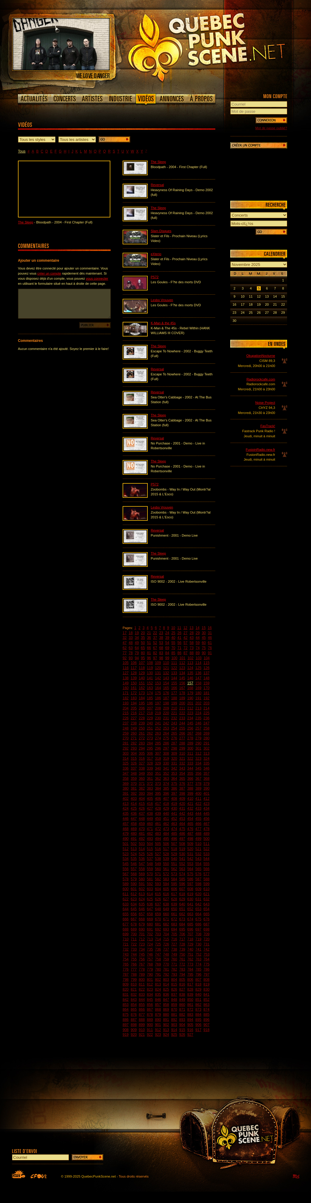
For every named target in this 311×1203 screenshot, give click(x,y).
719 (198, 939)
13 (191, 628)
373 (158, 784)
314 (126, 758)
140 (142, 678)
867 (150, 1009)
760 (174, 959)
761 (182, 959)
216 (134, 713)
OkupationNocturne (260, 355)
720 (206, 939)
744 (134, 954)
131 (158, 673)
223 (190, 713)
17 (124, 633)
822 (142, 989)
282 (134, 743)
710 (126, 939)
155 (174, 683)
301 (198, 748)
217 (142, 713)
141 (150, 678)
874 (206, 1009)
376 (182, 784)
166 (174, 688)
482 (150, 834)
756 (142, 959)
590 (134, 884)
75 (204, 648)
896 (206, 1020)
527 (158, 854)
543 (198, 859)
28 (191, 633)
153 (158, 683)
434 (206, 808)
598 (198, 884)
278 (190, 738)
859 (174, 1005)
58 (191, 643)
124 (190, 668)
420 (182, 804)
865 (134, 1009)
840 (198, 994)
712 (142, 939)
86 (179, 653)
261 (142, 733)
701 (142, 934)
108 (150, 663)
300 (190, 748)
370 (134, 784)
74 (197, 648)
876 (134, 1014)
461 (158, 824)
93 (130, 658)
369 (126, 784)
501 (126, 844)
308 (166, 753)
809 (126, 984)
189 (182, 698)
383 (150, 788)
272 (142, 738)
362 (158, 778)
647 (150, 909)
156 (182, 683)
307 (158, 753)
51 (149, 643)
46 (210, 638)
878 (150, 1014)
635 (142, 904)
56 (179, 643)
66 (149, 648)
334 (198, 763)
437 (142, 813)
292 (126, 748)
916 (190, 1030)
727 (174, 944)
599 (206, 884)
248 (126, 728)
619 (190, 894)
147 (198, 678)
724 (150, 944)
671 (166, 919)
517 (166, 849)
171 (126, 693)
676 (206, 919)
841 (206, 994)
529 (174, 854)
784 (190, 969)
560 (158, 869)
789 (142, 974)
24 (167, 633)
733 (134, 949)
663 (190, 914)
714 (158, 939)
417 (158, 804)
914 (174, 1030)
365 (182, 778)
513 (134, 849)
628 (174, 899)
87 (185, 653)
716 (174, 939)
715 (166, 939)
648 (158, 909)
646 (142, 909)
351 (158, 773)
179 (190, 693)
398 (182, 793)
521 (198, 849)
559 (150, 869)
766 (134, 964)
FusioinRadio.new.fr (260, 449)
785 (198, 969)
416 (150, 804)
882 (182, 1014)
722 (134, 944)
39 (167, 638)
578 (126, 879)
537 (150, 859)
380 (126, 788)
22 (155, 633)
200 (182, 703)
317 (150, 758)
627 (166, 899)
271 (134, 738)
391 (126, 793)
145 (182, 678)
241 (158, 723)
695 (182, 929)
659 (158, 914)
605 (166, 889)
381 (134, 788)
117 (134, 668)
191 (198, 698)
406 (158, 799)
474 (174, 829)
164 (158, 688)
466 (198, 824)
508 (182, 844)
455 (198, 819)
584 (174, 879)
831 (126, 994)
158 (198, 683)
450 (158, 819)
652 (190, 909)
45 (204, 638)
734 (142, 949)
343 (182, 768)
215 (126, 713)
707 (190, 934)
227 (134, 718)
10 (173, 628)
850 (190, 1000)
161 (134, 688)
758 (158, 959)
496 (174, 839)
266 (182, 733)
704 (166, 934)
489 (206, 834)
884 (198, 1014)
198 (166, 703)
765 (126, 964)
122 (174, 668)
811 (142, 984)
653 (198, 909)
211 (182, 708)
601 (134, 889)
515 (150, 849)
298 (174, 748)
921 (142, 1035)
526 (150, 854)
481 (142, 834)
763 (198, 959)
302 (206, 748)
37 (155, 638)
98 (161, 658)
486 (182, 834)
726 (166, 944)
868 (158, 1009)
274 (158, 738)
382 (142, 788)
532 (198, 854)
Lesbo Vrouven (162, 300)
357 (206, 773)
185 (150, 698)
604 (158, 889)
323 (198, 758)
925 (174, 1035)
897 (126, 1025)
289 (190, 743)
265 (174, 733)
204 (126, 708)
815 (174, 984)
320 (174, 758)
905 (190, 1025)
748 (166, 954)
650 (174, 909)
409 (182, 799)
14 (197, 628)
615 (158, 894)
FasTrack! (267, 426)
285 (158, 743)
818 (198, 984)
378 (198, 784)
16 (210, 628)
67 (155, 648)
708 (198, 934)
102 (190, 658)
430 (174, 808)
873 (198, 1009)
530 (182, 854)
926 (182, 1035)
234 (190, 718)
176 (166, 693)
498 (190, 839)
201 (190, 703)
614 (150, 894)
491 (134, 839)
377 (190, 784)
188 (174, 698)
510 (198, 844)
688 (126, 929)
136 (198, 673)
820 (126, 989)
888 (142, 1020)
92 (124, 658)
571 (158, 874)
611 (126, 894)
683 (174, 924)
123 (182, 668)
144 (174, 678)
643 (206, 904)
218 (150, 713)
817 (190, 984)
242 (166, 723)
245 (190, 723)
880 (166, 1014)
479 (126, 834)
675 (198, 919)
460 (150, 824)
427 (150, 808)
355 (190, 773)
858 (166, 1005)
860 (182, 1005)
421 (190, 804)
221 (174, 713)
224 (198, 713)
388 (190, 788)
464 (182, 824)
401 (206, 793)
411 (198, 799)
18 (130, 633)
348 (134, 773)
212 (190, 708)
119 (150, 668)
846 (158, 1000)
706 (182, 934)
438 (150, 813)
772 (182, 964)
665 (206, 914)
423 (206, 804)
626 (158, 899)
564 (190, 869)
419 (174, 804)
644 (126, 909)
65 (143, 648)
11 (179, 628)
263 (158, 733)
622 (126, 899)
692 (158, 929)
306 (150, 753)
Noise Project (265, 402)
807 (198, 979)
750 (182, 954)
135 (190, 673)
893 (182, 1020)
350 (150, 773)
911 (150, 1030)
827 (182, 989)
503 (142, 844)
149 (126, 683)
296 (158, 748)
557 (134, 869)
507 (174, 844)
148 (206, 678)
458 (134, 824)
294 (142, 748)
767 (142, 964)
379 (206, 784)
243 (174, 723)
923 (158, 1035)
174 (150, 693)
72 (185, 648)
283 (142, 743)
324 (206, 758)
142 (158, 678)
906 (198, 1025)
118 (142, 668)
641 (190, 904)
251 (150, 728)
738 (174, 949)
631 (198, 899)
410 (190, 799)
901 (158, 1025)
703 (158, 934)
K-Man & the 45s (163, 323)
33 (130, 638)
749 (174, 954)
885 (206, 1014)
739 (182, 949)
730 (198, 944)
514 (142, 849)
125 (198, 668)
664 (198, 914)
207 (150, 708)
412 (206, 799)
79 (137, 653)
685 (190, 924)
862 (198, 1005)
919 (126, 1035)
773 (190, 964)
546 (134, 864)
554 (198, 864)
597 (190, 884)
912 (158, 1030)
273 (150, 738)
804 (174, 979)
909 (134, 1030)
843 (134, 1000)
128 (134, 673)
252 (158, 728)
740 (190, 949)
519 (182, 849)
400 (198, 793)
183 (134, 698)
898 (134, 1025)
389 (198, 788)
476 (190, 829)
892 (174, 1020)
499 (198, 839)
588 (206, 879)
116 (126, 668)
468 (126, 829)
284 (150, 743)
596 (182, 884)
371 (142, 784)
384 (158, 788)
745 (142, 954)
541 (182, 859)
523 (126, 854)
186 (158, 698)
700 (134, 934)
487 (190, 834)
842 (126, 1000)
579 (134, 879)
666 (126, 919)
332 (182, 763)
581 (150, 879)
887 (134, 1020)
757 (150, 959)
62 (124, 648)
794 (182, 974)
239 (142, 723)
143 (166, 678)
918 (206, 1030)
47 (124, 643)
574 (182, 874)
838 (182, 994)
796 (198, 974)
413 (126, 804)
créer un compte (49, 273)
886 (126, 1020)
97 (155, 658)
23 (161, 633)
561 (166, 869)
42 (185, 638)
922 (150, 1035)
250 (142, 728)
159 (206, 683)
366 (190, 778)
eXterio (156, 254)
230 (158, 718)
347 (126, 773)
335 (206, 763)
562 (174, 869)
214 (206, 708)
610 (206, 889)
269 (206, 733)
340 (158, 768)
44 (197, 638)
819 (206, 984)
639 (174, 904)
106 (134, 663)
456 (206, 819)
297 (166, 748)
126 (206, 668)
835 (158, 994)
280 (206, 738)
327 (142, 763)
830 (206, 989)
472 (158, 829)
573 (174, 874)
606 (174, 889)
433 (198, 808)
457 (126, 824)
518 (174, 849)
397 (174, 793)
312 (198, 753)
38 (161, 638)
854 (134, 1005)
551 (174, 864)
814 (166, 984)
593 (158, 884)
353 (174, 773)
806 (190, 979)
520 (190, 849)
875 (126, 1014)
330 (166, 763)
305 (142, 753)
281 (126, 743)
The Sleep (25, 222)
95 (143, 658)
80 (143, 653)
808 (206, 979)
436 (134, 813)
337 (134, 768)
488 (198, 834)
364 (174, 778)
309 (174, 753)
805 (182, 979)
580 (142, 879)
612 (134, 894)
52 (155, 643)
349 (142, 773)
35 (143, 638)
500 (206, 839)
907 (206, 1025)
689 (134, 929)
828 (190, 989)
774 (198, 964)
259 (126, 733)
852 (206, 1000)
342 (174, 768)
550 (166, 864)
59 (197, 643)
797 (206, 974)
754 (126, 959)
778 (142, 969)
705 (174, 934)
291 (206, 743)
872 (190, 1009)
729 (190, 944)
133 (174, 673)
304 (134, 753)
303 (126, 753)
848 (174, 1000)
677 (126, 924)
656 (134, 914)
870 (174, 1009)
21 (149, 633)
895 (198, 1020)
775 (206, 964)
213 (198, 708)
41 (179, 638)
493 (150, 839)
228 (142, 718)
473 (166, 829)
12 (185, 628)
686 (198, 924)
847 (166, 1000)
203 (206, 703)
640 (182, 904)
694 (174, 929)
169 (198, 688)
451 (166, 819)
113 (190, 663)
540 (174, 859)
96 (149, 658)
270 (126, 738)
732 (126, 949)
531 (190, 854)
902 (166, 1025)
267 (190, 733)
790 (150, 974)
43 (191, 638)
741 (198, 949)
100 (174, 658)
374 (166, 784)
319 (166, 758)
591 (142, 884)
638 (166, 904)
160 (126, 688)
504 (150, 844)
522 (206, 849)
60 (204, 643)
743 (126, 954)
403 (134, 799)
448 (142, 819)
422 (198, 804)
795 (190, 974)
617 (174, 894)
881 (174, 1014)
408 (174, 799)
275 (166, 738)
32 (124, 638)
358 (126, 778)
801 (150, 979)
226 (126, 718)
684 (182, 924)
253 (166, 728)
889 (150, 1020)
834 (150, 994)
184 (142, 698)
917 (198, 1030)
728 (182, 944)
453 (182, 819)
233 (182, 718)
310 (182, 753)
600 (126, 889)
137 (206, 673)
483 (158, 834)
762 (190, 959)
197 (158, 703)
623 (134, 899)
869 (166, 1009)
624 (142, 899)
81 (149, 653)
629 (182, 899)
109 (158, 663)
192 (206, 698)
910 (142, 1030)
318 (158, 758)
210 (174, 708)
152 (150, 683)
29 (197, 633)
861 (190, 1005)
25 (173, 633)
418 (166, 804)
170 (206, 688)
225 (206, 713)
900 (150, 1025)
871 (182, 1009)
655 (126, 914)
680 (150, 924)
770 (166, 964)
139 (134, 678)
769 (158, 964)
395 (158, 793)
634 (134, 904)
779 (150, 969)
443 (190, 813)
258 (206, 728)
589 (126, 884)
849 (182, 1000)
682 (166, 924)
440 (166, 813)
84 (167, 653)
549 (158, 864)
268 (198, 733)
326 (134, 763)
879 (158, 1014)
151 (142, 683)
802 (158, 979)
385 (166, 788)
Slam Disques (161, 231)
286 (166, 743)
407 (166, 799)
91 (210, 653)
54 (167, 643)
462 (166, 824)
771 (174, 964)
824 (158, 989)
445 (206, 813)
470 (142, 829)
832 (134, 994)
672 (174, 919)
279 (198, 738)
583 (166, 879)
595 (174, 884)
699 (126, 934)
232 (174, 718)
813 (158, 984)
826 (174, 989)
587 (198, 879)
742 (206, 949)
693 (166, 929)
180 (198, 693)
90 (204, 653)
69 (167, 648)
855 (142, 1005)
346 (206, 768)
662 (182, 914)
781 (166, 969)
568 (134, 874)
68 (161, 648)
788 (134, 974)
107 (142, 663)
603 (150, 889)
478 (206, 829)
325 (126, 763)
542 (190, 859)
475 (182, 829)
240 (150, 723)
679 (142, 924)
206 (142, 708)
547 (142, 864)
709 (206, 934)
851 (198, 1000)
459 (142, 824)
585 (182, 879)
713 (150, 939)
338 (142, 768)
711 (134, 939)
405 (150, 799)
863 (206, 1005)
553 (190, 864)
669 (150, 919)
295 (150, 748)
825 (166, 989)
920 (134, 1035)
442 (182, 813)
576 (198, 874)
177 (174, 693)
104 (207, 658)
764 (206, 959)
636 (150, 904)
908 (126, 1030)
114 (198, 663)
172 (134, 693)
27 (185, 633)
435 (126, 813)
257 (198, 728)
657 (142, 914)
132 (166, 673)
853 (126, 1005)
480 (134, 834)
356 (198, 773)
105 (126, 663)
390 (206, 788)
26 (179, 633)
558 (142, 869)
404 (142, 799)
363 (166, 778)
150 (134, 683)
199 (174, 703)
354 (182, 773)
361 (150, 778)
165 (166, 688)
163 (150, 688)
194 (134, 703)
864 (126, 1009)
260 (134, 733)
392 (134, 793)
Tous (21, 151)
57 (185, 643)
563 (182, 869)
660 (166, 914)
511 (206, 844)
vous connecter (97, 278)
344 (190, 768)
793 (174, 974)
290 (198, 743)
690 (142, 929)
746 (150, 954)
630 (190, 899)
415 (142, 804)
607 (182, 889)
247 (206, 723)
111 (174, 663)
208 (158, 708)
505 (158, 844)
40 (173, 638)
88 (191, 653)
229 (150, 718)
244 (182, 723)
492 (142, 839)
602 (142, 889)
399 (190, 793)
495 (166, 839)
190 (190, 698)
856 (150, 1005)
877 (142, 1014)
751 (190, 954)
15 (203, 628)
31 (210, 633)
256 (190, 728)
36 (149, 638)
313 (206, 753)
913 (166, 1030)
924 (166, 1035)
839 (190, 994)
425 (134, 808)
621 (206, 894)
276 (174, 738)
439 (158, 813)
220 (166, 713)
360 (142, 778)
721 (126, 944)
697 (198, 929)
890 (158, 1020)
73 (191, 648)
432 (190, 808)
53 (161, 643)
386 (174, 788)
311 (190, 753)
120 (158, 668)
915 (182, 1030)
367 (198, 778)
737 (166, 949)
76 (210, 648)
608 (190, 889)
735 (150, 949)
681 (158, 924)
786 (206, 969)
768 (150, 964)
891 (166, 1020)
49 (137, 643)
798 (126, 979)
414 (134, 804)
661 (174, 914)
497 (182, 839)
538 (158, 859)
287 (174, 743)
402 (126, 799)
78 (130, 653)
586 (190, 879)
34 (137, 638)
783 (182, 969)
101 (182, 658)
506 (166, 844)
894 (190, 1020)
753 (206, 954)
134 (182, 673)
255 (182, 728)
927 (190, 1035)
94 (137, 658)
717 (182, 939)
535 (134, 859)
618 (182, 894)
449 (150, 819)
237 (126, 723)
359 (134, 778)
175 (158, 693)
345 (198, 768)
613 (142, 894)
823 (150, 989)
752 (198, 954)
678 (134, 924)
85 (173, 653)
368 (206, 778)
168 (190, 688)
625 (150, 899)
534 (126, 859)
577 (206, 874)
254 (174, 728)
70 (173, 648)
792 (166, 974)
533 (206, 854)
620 (198, 894)
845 (150, 1000)
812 (150, 984)
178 (182, 693)
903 (174, 1025)
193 (126, 703)
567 (126, 874)
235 (198, 718)
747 (158, 954)
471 (150, 829)
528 (166, 854)
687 (206, 924)
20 (143, 633)
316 (142, 758)
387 (182, 788)
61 (210, 643)
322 (190, 758)
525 (142, 854)
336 (126, 768)
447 (134, 819)
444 (198, 813)
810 (134, 984)
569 (142, 874)
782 (174, 969)
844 (142, 1000)
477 (198, 829)
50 (143, 643)
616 (166, 894)
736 (158, 949)
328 (150, 763)
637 (158, 904)
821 (134, 989)
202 (198, 703)
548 (150, 864)
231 (166, 718)
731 (206, 944)
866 (142, 1009)
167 (182, 688)
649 (166, 909)
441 (174, 813)
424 (126, 808)
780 (158, 969)
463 (174, 824)
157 (190, 683)
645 (134, 909)
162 (142, 688)
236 (206, 718)
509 (190, 844)
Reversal (157, 185)
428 (158, 808)
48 (130, 643)
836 (166, 994)
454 (190, 819)
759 (166, 959)
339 (150, 768)
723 (142, 944)
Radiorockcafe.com (260, 379)
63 (130, 648)
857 (158, 1005)
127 (126, 673)
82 (155, 653)
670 (158, 919)
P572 (154, 277)
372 (150, 784)
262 (150, 733)
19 (137, 633)
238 (134, 723)
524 (134, 854)
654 (206, 909)
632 (206, 899)
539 (166, 859)
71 (179, 648)
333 (190, 763)
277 (182, 738)
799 (134, 979)
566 (206, 869)
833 (142, 994)
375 (174, 784)
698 (206, 929)
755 (134, 959)
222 (182, 713)
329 (158, 763)
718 (190, 939)
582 (158, 879)
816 (182, 984)
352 (166, 773)
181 (206, 693)
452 (174, 819)
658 (150, 914)
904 (182, 1025)
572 (166, 874)
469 (134, 829)
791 (158, 974)
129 (142, 673)
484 (166, 834)
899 (142, 1025)
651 (182, 909)
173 (142, 693)
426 (142, 808)
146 (190, 678)
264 (166, 733)
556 (126, 869)
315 (134, 758)
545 (126, 864)
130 (150, 673)
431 (182, 808)
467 (206, 824)
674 (190, 919)
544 (206, 859)
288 (182, 743)
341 (166, 768)
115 (206, 663)
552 (182, 864)
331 (174, 763)
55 (173, 643)
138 (126, 678)
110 (166, 663)
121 (166, 668)
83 (161, 653)
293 (134, 748)
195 (142, 703)
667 (134, 919)
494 (158, 839)
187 (166, 698)
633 (126, 904)
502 (134, 844)
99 (167, 658)
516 (158, 849)
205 (134, 708)
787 (126, 974)
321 (182, 758)
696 (190, 929)
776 (126, 969)
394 (150, 793)
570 (150, 874)
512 (126, 849)
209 (166, 708)
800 (142, 979)
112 (182, 663)
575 (190, 874)
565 (198, 869)
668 (142, 919)
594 (166, 884)
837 (174, 994)
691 (150, 929)
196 (150, 703)
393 (142, 793)
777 (134, 969)
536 (142, 859)
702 (150, 934)
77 (124, 653)
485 (174, 834)
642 (198, 904)
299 (182, 748)
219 (158, 713)
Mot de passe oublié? (271, 128)
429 (166, 808)
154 (166, 683)
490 (126, 839)
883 (190, 1014)
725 (158, 944)
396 (166, 793)
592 (150, 884)
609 (198, 889)
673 (182, 919)
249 (134, 728)
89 (197, 653)
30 (204, 633)
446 (126, 819)
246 (198, 723)
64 (137, 648)
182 (126, 698)
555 (206, 864)
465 (190, 824)
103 (199, 658)
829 (198, 989)
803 (166, 979)
